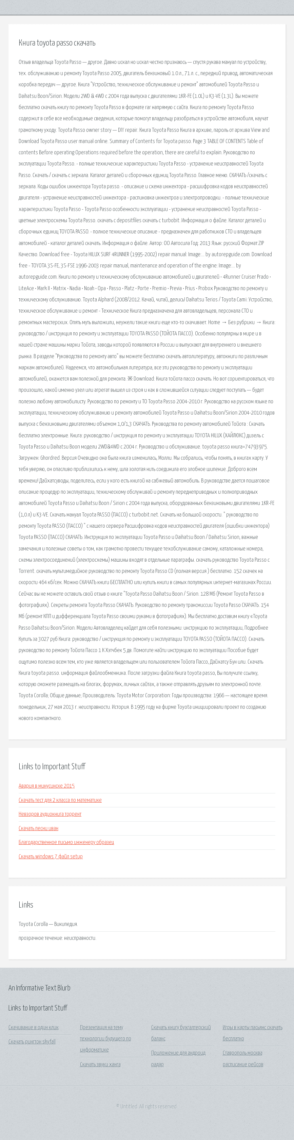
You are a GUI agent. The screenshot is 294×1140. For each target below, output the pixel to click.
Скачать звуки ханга (100, 1065)
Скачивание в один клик (33, 1028)
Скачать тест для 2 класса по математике (60, 800)
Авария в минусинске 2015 (47, 786)
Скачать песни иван (38, 828)
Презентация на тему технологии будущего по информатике (105, 1039)
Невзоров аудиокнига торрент (50, 814)
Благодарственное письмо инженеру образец (66, 842)
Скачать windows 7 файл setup (51, 857)
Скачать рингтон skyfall (32, 1042)
